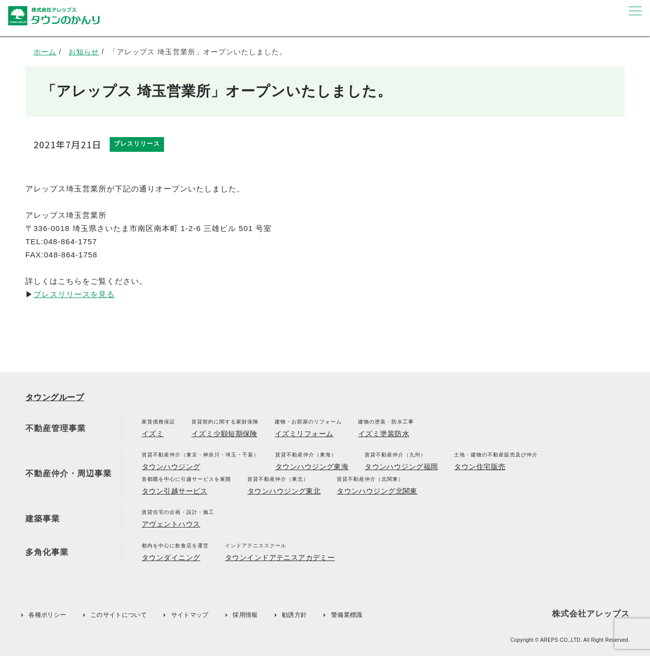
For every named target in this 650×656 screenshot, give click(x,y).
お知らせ (84, 52)
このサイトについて (118, 614)
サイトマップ (190, 614)
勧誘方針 (294, 614)
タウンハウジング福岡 (401, 467)
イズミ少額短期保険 (224, 434)
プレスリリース (137, 143)
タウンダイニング (171, 557)
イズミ (153, 434)
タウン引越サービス (175, 491)
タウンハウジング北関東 (377, 491)
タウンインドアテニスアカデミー (280, 557)
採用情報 (245, 614)
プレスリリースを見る (74, 294)
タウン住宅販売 (479, 467)
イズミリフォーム (304, 434)
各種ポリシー (47, 614)
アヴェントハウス (171, 524)
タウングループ (54, 397)
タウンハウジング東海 (311, 467)
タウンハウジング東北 (283, 491)
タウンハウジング (171, 467)
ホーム (45, 52)
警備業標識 (347, 614)
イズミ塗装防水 (383, 434)
